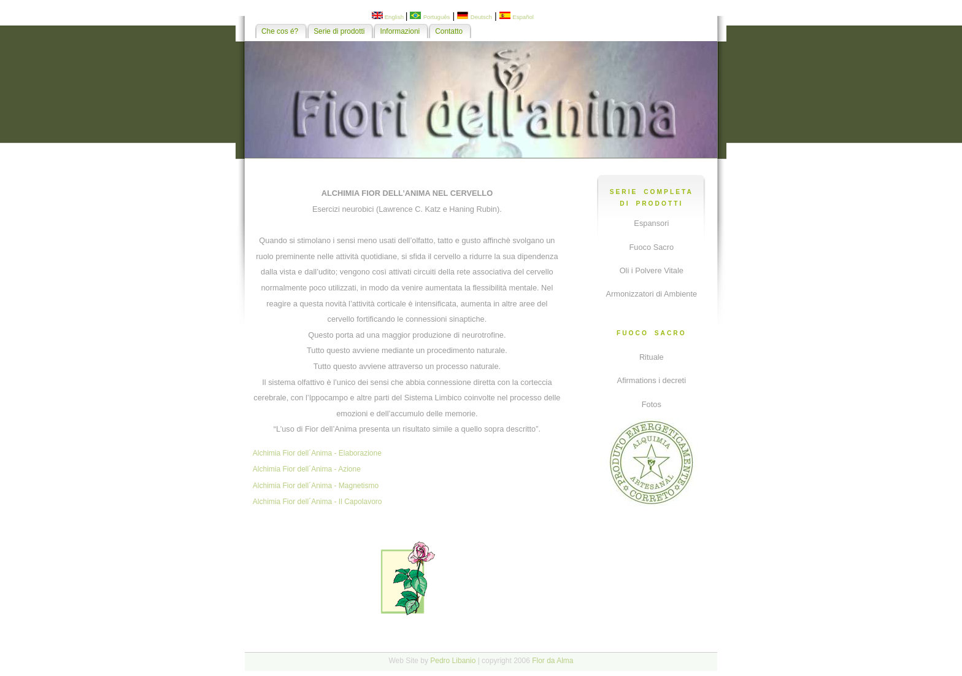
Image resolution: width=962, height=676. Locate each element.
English (394, 17)
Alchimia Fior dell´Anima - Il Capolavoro (317, 501)
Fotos (651, 404)
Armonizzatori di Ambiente (651, 293)
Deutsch (481, 17)
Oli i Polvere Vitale (651, 270)
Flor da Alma (552, 660)
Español (523, 17)
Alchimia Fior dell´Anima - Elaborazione (317, 453)
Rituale (651, 357)
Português (436, 17)
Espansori (651, 223)
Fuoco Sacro (651, 247)
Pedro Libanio (452, 660)
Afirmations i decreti (651, 380)
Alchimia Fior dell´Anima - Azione (307, 469)
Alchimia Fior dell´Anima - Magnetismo (316, 485)
